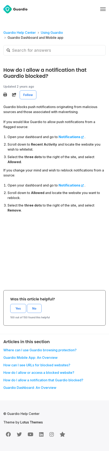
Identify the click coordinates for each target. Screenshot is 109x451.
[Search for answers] (54, 50)
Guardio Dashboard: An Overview (29, 387)
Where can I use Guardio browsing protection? (40, 350)
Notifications (69, 137)
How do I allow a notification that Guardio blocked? (43, 380)
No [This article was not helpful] (34, 308)
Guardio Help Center (19, 32)
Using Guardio (52, 32)
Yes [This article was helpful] (18, 308)
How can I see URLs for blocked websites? (36, 365)
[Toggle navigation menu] (103, 9)
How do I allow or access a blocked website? (38, 372)
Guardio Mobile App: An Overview (30, 357)
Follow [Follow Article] (28, 95)
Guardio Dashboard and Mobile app (35, 37)
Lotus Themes (31, 422)
